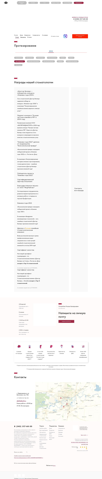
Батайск (33, 2)
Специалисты (36, 35)
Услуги (41, 426)
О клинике (45, 35)
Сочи (44, 2)
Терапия (62, 57)
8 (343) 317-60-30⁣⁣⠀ (24, 426)
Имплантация (40, 57)
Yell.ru (54, 465)
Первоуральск (79, 2)
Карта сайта (83, 435)
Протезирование (19, 61)
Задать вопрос (66, 321)
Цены (50, 428)
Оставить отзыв (55, 36)
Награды (60, 432)
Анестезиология (52, 57)
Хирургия (60, 61)
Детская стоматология (33, 61)
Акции (17, 37)
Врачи (51, 51)
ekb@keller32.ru (21, 401)
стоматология (21, 478)
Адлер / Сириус (56, 2)
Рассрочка (51, 430)
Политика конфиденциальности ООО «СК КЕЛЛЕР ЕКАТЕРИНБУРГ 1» (28, 457)
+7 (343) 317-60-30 (23, 398)
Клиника (61, 426)
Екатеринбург (67, 2)
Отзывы (60, 434)
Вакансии (60, 430)
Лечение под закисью (72, 61)
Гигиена (71, 57)
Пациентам (27, 35)
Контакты (23, 37)
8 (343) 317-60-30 (80, 19)
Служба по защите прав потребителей (22, 455)
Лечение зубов (43, 428)
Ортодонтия (29, 57)
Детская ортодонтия (48, 61)
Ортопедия (18, 65)
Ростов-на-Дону (21, 3)
